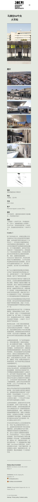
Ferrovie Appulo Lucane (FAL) (16, 208)
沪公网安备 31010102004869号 (14, 481)
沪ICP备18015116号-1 (12, 478)
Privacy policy (15, 497)
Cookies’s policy (23, 497)
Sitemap (9, 497)
